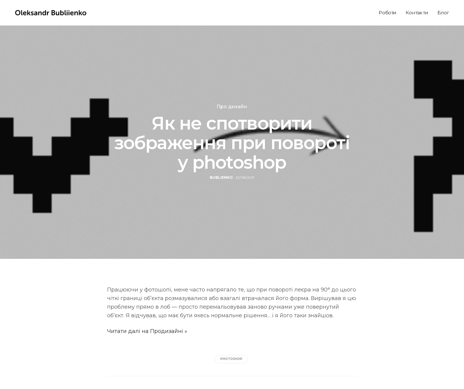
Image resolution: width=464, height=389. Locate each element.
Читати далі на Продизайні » (147, 331)
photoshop (231, 359)
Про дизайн (232, 106)
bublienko (221, 177)
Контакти (417, 12)
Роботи (388, 12)
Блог (443, 12)
